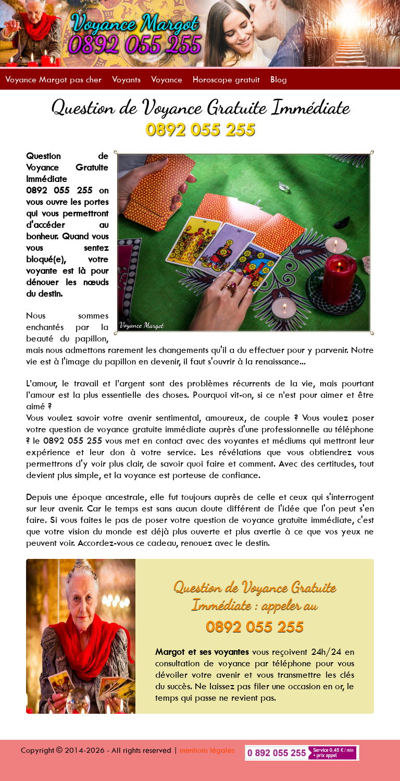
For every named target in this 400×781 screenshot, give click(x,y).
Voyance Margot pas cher (53, 79)
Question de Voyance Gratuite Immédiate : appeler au (254, 595)
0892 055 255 (200, 129)
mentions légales (207, 750)
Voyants (126, 79)
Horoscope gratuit (226, 79)
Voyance (166, 79)
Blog (278, 79)
